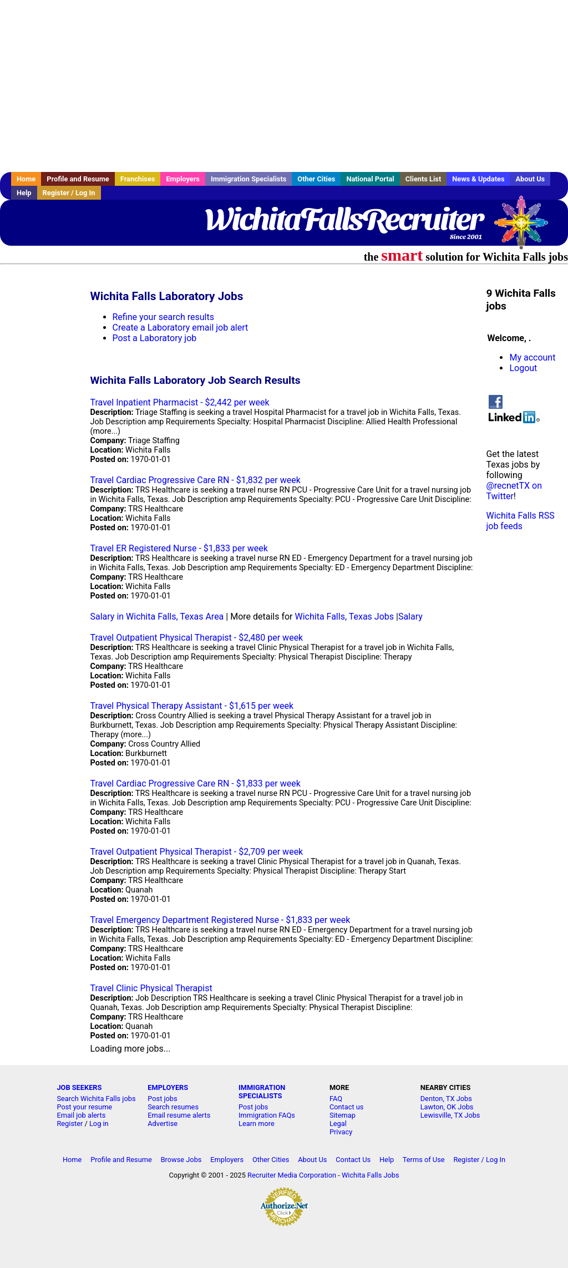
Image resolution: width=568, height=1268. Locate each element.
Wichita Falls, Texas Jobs (344, 616)
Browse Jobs (181, 1159)
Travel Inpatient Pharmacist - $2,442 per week (180, 402)
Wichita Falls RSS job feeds (520, 520)
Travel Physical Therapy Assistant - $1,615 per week (192, 706)
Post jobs (162, 1098)
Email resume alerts (179, 1115)
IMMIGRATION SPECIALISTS (262, 1091)
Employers (183, 179)
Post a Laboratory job (155, 338)
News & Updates (478, 179)
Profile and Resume (78, 179)
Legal (338, 1123)
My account (532, 357)
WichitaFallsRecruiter (343, 219)
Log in (99, 1123)
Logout (523, 368)
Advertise (163, 1123)
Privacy (340, 1132)
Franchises (137, 179)
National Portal (370, 179)
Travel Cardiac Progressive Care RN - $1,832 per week (195, 480)
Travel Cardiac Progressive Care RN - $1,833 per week (195, 783)
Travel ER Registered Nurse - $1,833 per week (179, 548)
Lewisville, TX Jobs (450, 1115)
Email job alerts (81, 1115)
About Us (530, 179)
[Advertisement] (284, 86)
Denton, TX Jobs (446, 1098)
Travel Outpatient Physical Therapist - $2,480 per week (196, 637)
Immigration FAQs (267, 1115)
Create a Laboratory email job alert (180, 327)
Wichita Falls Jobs (370, 1175)
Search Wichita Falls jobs (96, 1098)
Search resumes (173, 1107)
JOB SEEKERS (79, 1087)
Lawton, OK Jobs (447, 1107)
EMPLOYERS (168, 1087)
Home (26, 179)
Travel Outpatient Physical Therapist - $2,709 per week (196, 851)
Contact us (346, 1107)
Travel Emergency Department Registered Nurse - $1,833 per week (220, 920)
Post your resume (84, 1107)
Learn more (257, 1123)
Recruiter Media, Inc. (526, 228)
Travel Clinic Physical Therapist (151, 988)
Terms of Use (424, 1159)
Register (70, 1123)
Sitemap (342, 1115)
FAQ (335, 1098)
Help (24, 193)
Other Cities (316, 179)
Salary (410, 616)
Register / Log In (69, 193)
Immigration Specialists (248, 179)
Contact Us (353, 1159)
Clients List (423, 179)
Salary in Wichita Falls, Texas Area (157, 616)
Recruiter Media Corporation (291, 1175)
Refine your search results (163, 317)
